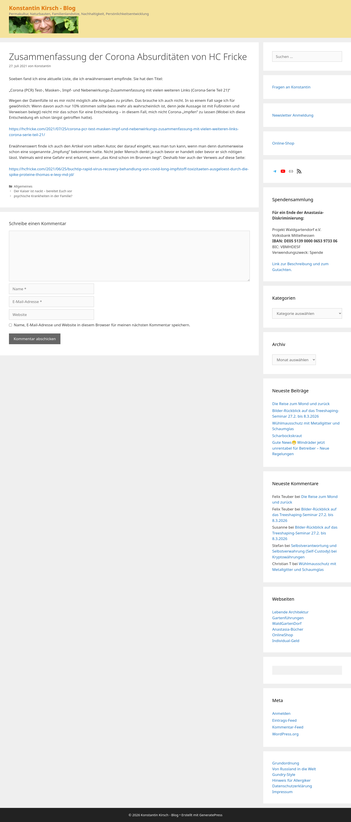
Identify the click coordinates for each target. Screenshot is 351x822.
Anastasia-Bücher (287, 629)
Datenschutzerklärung (292, 785)
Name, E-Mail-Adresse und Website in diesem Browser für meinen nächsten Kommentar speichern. (102, 324)
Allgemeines (23, 186)
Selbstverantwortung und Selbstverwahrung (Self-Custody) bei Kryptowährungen (304, 551)
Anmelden (281, 713)
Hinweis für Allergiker (291, 780)
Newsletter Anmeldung (292, 115)
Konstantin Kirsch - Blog (42, 8)
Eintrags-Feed (284, 720)
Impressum (282, 791)
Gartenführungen (288, 617)
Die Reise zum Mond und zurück (301, 403)
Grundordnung (285, 763)
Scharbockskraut (287, 435)
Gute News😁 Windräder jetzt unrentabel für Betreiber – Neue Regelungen (300, 448)
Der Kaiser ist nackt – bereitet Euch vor (43, 191)
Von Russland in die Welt (294, 768)
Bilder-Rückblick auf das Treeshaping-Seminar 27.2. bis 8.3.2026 (304, 514)
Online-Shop (283, 143)
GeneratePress (210, 815)
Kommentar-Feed (287, 727)
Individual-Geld (285, 640)
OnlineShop (282, 634)
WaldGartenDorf (287, 623)
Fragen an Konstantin (291, 87)
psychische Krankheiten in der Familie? (43, 196)
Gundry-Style (283, 774)
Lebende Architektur (290, 612)
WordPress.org (285, 734)
